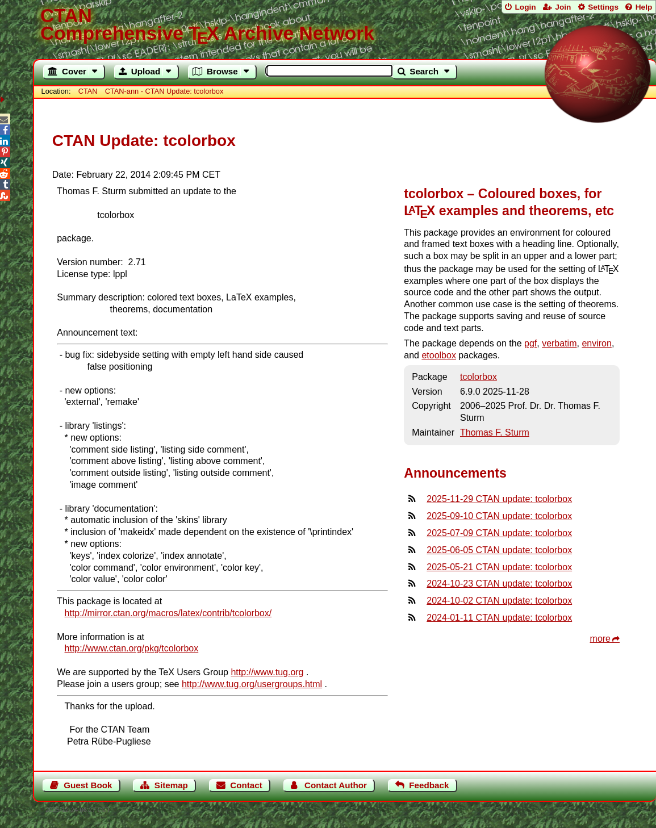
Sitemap (171, 785)
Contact (246, 785)
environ (596, 343)
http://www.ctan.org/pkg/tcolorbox (132, 648)
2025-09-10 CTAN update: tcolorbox (499, 516)
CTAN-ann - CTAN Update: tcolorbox (164, 91)
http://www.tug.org (267, 672)
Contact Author (335, 785)
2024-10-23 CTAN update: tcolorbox (499, 583)
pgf (530, 343)
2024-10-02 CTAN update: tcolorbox (499, 600)
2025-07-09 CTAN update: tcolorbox (499, 533)
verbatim (559, 343)
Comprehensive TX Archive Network (344, 25)
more (600, 638)
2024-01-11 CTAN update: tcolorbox (499, 617)
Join (563, 7)
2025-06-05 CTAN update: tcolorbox (499, 550)
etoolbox (438, 355)
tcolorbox (478, 377)
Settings (603, 7)
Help (644, 7)
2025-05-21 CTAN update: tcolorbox (499, 567)
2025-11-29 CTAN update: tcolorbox (499, 499)
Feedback (429, 785)
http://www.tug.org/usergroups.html (252, 684)
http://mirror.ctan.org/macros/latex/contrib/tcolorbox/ (168, 613)
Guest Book (88, 785)
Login (525, 7)
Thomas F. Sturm (494, 432)
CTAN (88, 91)
